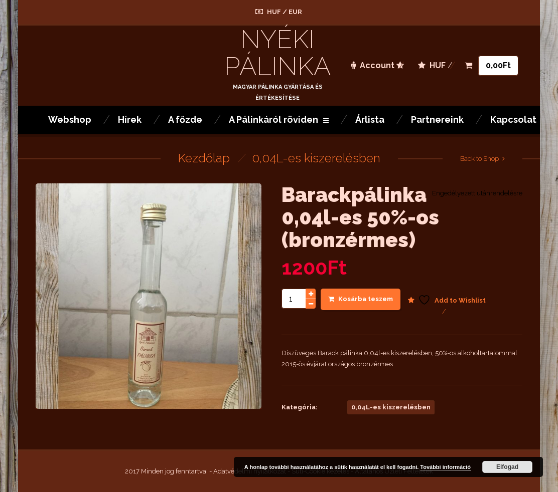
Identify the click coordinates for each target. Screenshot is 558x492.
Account (372, 65)
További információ (445, 467)
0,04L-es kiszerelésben (316, 158)
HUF (274, 12)
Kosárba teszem (360, 299)
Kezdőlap (204, 158)
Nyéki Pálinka (277, 52)
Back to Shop (479, 158)
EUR (295, 12)
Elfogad (507, 466)
